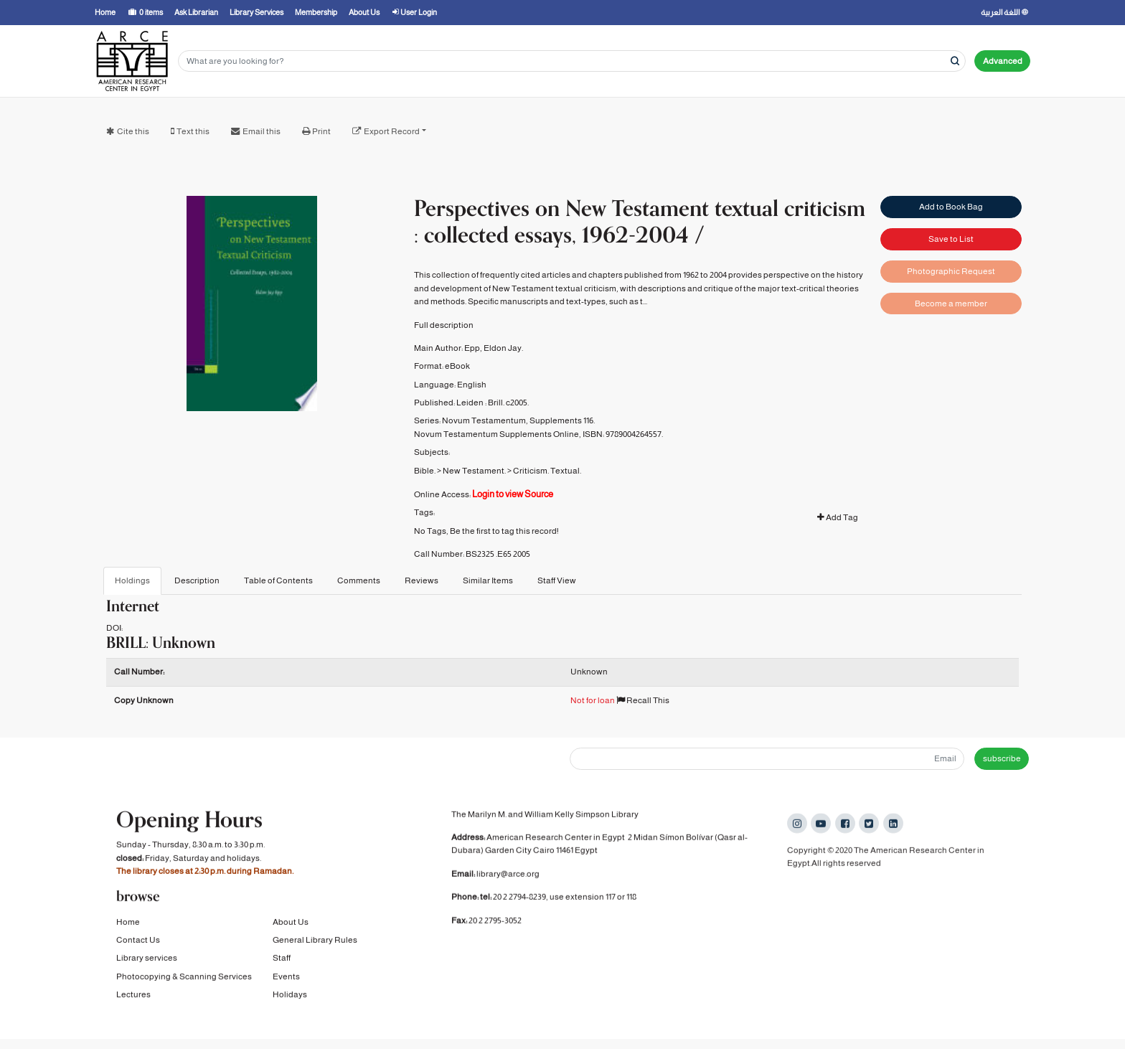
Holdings (132, 580)
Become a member (951, 303)
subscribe (1002, 758)
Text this (193, 131)
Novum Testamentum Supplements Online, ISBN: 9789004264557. (538, 434)
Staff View (556, 580)
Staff (282, 960)
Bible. (425, 471)
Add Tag (837, 517)
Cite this (133, 131)
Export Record (392, 131)
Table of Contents (278, 580)
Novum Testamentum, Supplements (512, 420)
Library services (146, 960)
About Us (291, 924)
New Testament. (474, 471)
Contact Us (138, 942)
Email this (262, 131)
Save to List (951, 239)
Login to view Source (512, 494)
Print (321, 131)
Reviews (421, 580)
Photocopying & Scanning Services (184, 979)
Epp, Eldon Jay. (493, 348)
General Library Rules (315, 942)
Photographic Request (951, 271)
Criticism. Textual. (547, 471)
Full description (444, 325)
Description (197, 580)
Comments (358, 580)
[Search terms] (572, 61)
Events (286, 979)
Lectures (133, 997)
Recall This (642, 700)
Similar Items (488, 580)
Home (128, 924)
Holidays (290, 997)
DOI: (114, 628)
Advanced (1002, 61)
